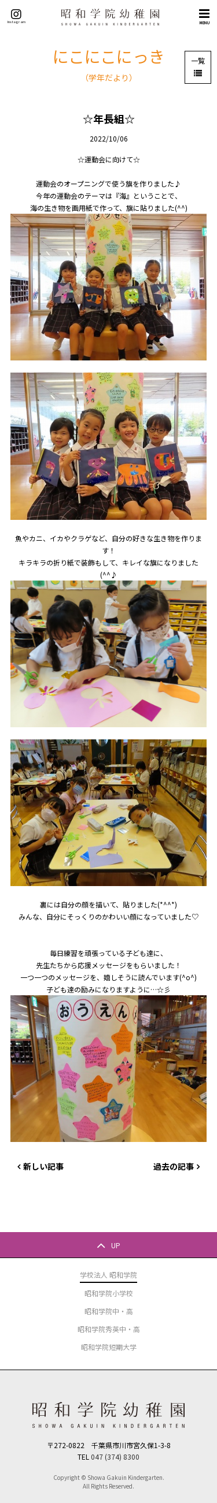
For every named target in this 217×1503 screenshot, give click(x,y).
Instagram (16, 16)
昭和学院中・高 (108, 1311)
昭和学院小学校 (108, 1293)
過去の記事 (173, 1166)
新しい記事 (43, 1166)
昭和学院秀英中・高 (109, 1329)
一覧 (198, 60)
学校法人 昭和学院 (108, 1274)
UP (115, 1244)
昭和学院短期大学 (109, 1347)
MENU (204, 16)
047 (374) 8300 (115, 1456)
